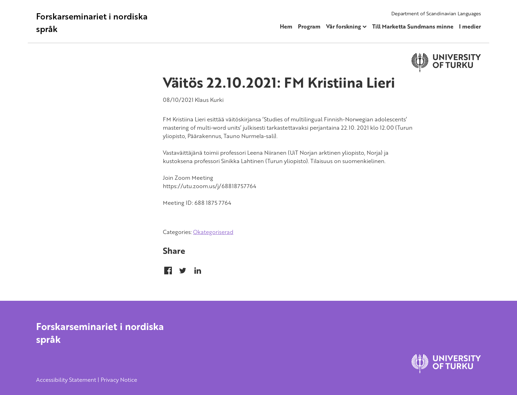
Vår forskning (343, 26)
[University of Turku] (446, 371)
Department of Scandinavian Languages (436, 13)
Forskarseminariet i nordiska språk (92, 22)
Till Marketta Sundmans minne (412, 26)
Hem (286, 26)
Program (309, 26)
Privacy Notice (119, 380)
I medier (470, 26)
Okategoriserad (213, 232)
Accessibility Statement (66, 380)
